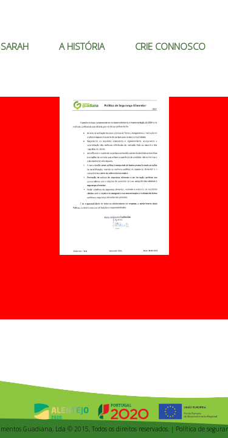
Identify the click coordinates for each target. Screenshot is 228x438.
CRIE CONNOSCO (170, 46)
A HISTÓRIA (82, 46)
